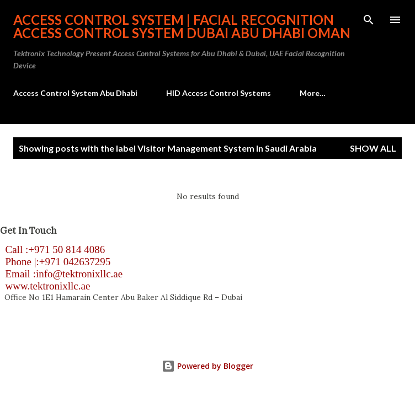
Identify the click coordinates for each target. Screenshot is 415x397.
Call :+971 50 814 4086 (52, 249)
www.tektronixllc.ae (45, 286)
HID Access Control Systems (218, 93)
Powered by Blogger (207, 366)
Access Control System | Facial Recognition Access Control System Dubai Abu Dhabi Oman (181, 26)
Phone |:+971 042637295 (55, 261)
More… (313, 93)
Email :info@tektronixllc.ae (61, 274)
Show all (373, 148)
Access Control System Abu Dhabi (75, 93)
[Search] (368, 19)
